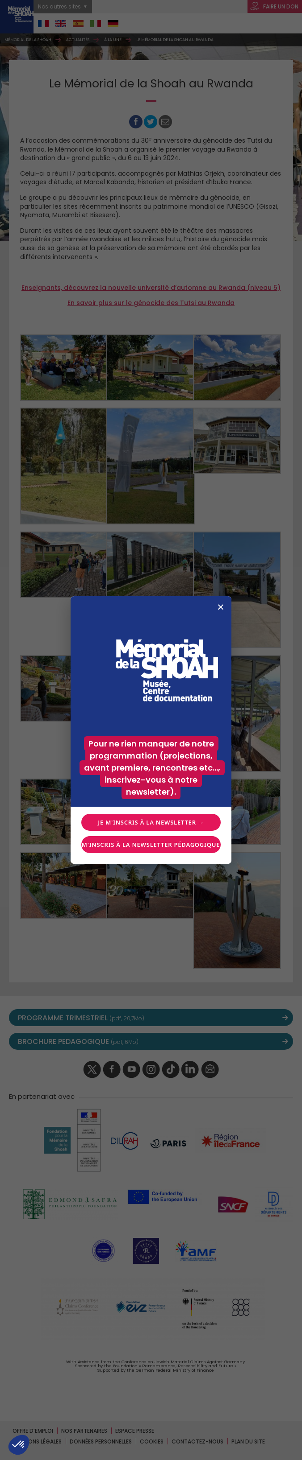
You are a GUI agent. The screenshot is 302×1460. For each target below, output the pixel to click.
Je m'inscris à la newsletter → (151, 822)
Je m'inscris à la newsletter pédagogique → (151, 845)
